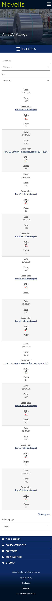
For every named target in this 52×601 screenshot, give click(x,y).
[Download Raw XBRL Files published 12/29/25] (26, 287)
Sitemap (8, 563)
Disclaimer (26, 583)
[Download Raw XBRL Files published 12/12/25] (26, 329)
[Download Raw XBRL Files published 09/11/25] (26, 498)
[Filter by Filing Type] (26, 67)
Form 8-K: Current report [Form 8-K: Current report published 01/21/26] (26, 236)
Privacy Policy (26, 578)
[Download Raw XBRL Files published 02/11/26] (26, 160)
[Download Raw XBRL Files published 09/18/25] (26, 456)
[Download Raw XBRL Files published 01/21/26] (26, 244)
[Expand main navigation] (48, 4)
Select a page (8, 519)
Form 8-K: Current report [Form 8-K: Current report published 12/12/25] (26, 321)
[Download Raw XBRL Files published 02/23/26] (26, 118)
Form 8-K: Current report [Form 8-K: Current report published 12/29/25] (26, 278)
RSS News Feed (12, 557)
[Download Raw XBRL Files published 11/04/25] (26, 371)
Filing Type (6, 60)
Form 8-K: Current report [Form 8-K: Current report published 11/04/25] (26, 405)
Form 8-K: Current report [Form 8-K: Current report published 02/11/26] (26, 194)
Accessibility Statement (26, 593)
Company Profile (14, 545)
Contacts (9, 551)
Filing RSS (44, 514)
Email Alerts (11, 539)
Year (4, 74)
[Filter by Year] (26, 80)
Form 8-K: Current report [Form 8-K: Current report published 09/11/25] (26, 490)
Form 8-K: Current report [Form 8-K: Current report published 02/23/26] (26, 109)
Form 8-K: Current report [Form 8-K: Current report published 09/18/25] (26, 448)
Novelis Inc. (21, 572)
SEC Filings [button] (26, 49)
